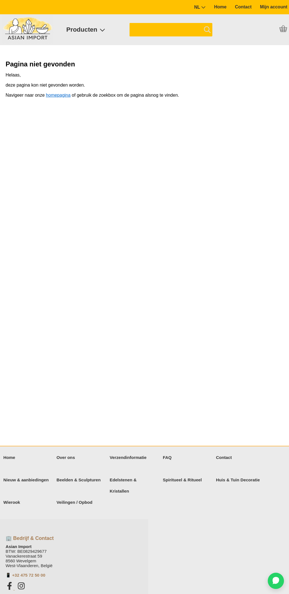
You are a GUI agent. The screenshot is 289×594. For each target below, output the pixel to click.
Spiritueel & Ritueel (182, 479)
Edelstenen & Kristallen (123, 485)
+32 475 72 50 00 (28, 575)
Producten (85, 29)
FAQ (167, 457)
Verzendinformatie (128, 457)
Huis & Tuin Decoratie (238, 479)
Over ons (66, 457)
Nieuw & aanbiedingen (26, 479)
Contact (243, 6)
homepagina (58, 95)
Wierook (11, 502)
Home (220, 6)
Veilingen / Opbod (74, 502)
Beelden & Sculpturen (79, 479)
